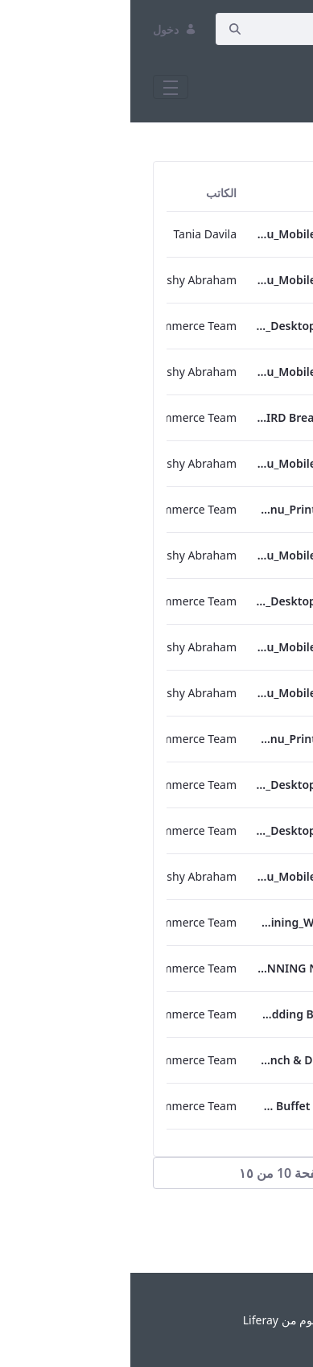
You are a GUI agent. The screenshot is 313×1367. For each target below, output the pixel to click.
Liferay (130, 1320)
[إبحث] (206, 29)
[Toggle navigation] (40, 87)
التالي (259, 1230)
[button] (156, 1173)
